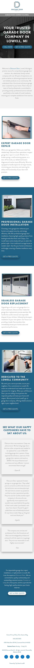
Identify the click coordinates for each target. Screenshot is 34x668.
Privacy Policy (13, 635)
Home (8, 635)
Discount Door (15, 68)
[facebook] (6, 657)
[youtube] (22, 657)
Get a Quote (21, 635)
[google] (17, 657)
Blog (26, 635)
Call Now (8, 47)
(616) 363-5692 (17, 639)
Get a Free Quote (17, 593)
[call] (28, 657)
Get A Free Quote (23, 47)
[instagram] (11, 657)
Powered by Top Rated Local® (17, 663)
